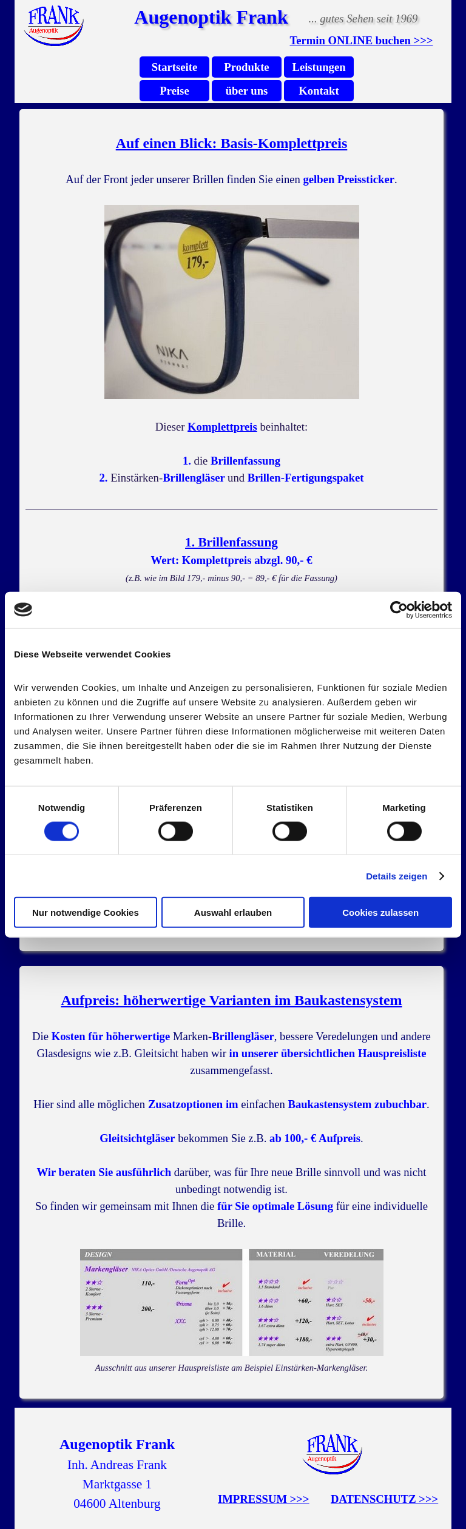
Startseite (175, 67)
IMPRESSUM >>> (263, 1499)
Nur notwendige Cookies (85, 912)
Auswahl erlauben (233, 912)
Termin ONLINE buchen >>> (361, 40)
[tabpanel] (361, 40)
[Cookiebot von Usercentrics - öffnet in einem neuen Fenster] (399, 609)
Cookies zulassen (380, 912)
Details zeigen (396, 875)
